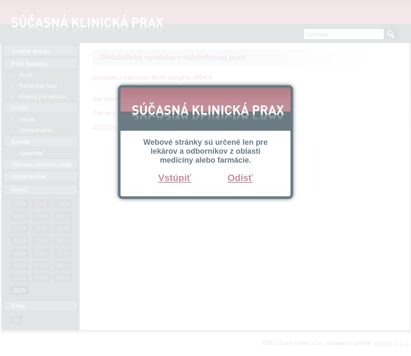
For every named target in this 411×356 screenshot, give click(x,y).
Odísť (240, 177)
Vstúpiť (174, 177)
